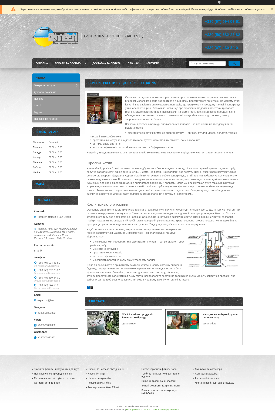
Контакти (152, 63)
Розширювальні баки (99, 382)
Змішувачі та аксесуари (208, 369)
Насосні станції (96, 373)
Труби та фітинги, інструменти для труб (56, 369)
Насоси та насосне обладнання (105, 369)
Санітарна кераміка (206, 373)
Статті (37, 105)
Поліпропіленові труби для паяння (53, 373)
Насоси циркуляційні (99, 378)
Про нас (133, 63)
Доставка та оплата (106, 63)
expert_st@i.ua (46, 300)
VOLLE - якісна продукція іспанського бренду (137, 316)
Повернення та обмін (46, 118)
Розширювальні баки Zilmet (103, 387)
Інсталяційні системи (207, 378)
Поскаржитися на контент (138, 409)
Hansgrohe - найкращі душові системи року (220, 316)
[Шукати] (234, 63)
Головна (42, 63)
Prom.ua (154, 406)
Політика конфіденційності (166, 409)
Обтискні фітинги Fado (47, 382)
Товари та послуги (68, 63)
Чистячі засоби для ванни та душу (214, 382)
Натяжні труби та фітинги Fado (158, 369)
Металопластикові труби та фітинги (54, 378)
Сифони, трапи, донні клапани (158, 381)
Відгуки (38, 112)
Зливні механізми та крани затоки (160, 385)
